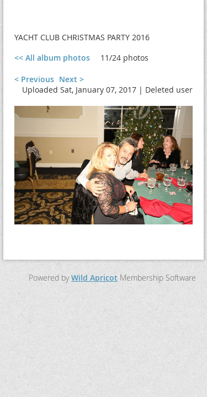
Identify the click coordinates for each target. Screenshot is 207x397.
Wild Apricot (94, 277)
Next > (71, 79)
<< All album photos (52, 57)
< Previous (34, 79)
